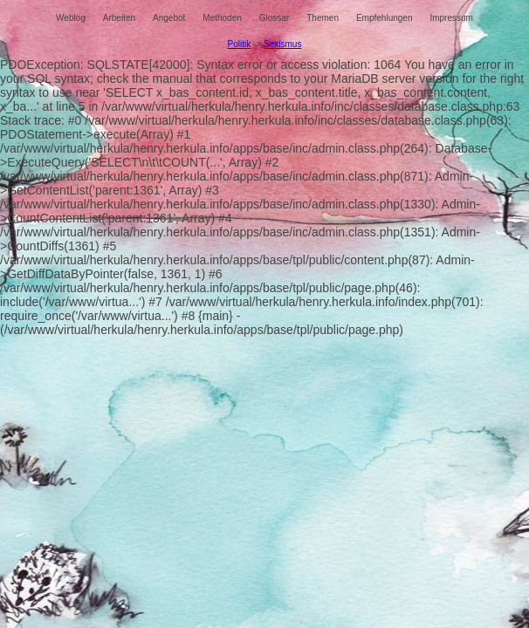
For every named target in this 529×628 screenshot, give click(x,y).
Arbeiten (119, 18)
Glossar (274, 18)
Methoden (222, 18)
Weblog (71, 18)
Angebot (169, 18)
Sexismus (282, 44)
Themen (322, 18)
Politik (239, 44)
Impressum (450, 18)
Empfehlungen (384, 18)
